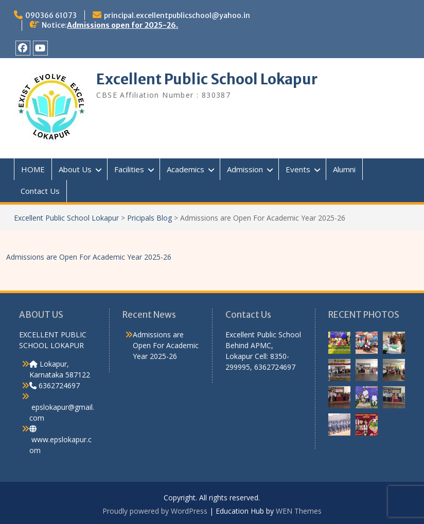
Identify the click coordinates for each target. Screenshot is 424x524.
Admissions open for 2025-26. (122, 25)
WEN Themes (299, 511)
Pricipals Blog (149, 218)
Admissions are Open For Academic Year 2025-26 (88, 257)
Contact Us (40, 191)
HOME (33, 169)
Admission (245, 169)
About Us (75, 169)
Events (298, 169)
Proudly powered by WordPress (154, 511)
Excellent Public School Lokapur (206, 79)
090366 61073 (51, 15)
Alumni (344, 169)
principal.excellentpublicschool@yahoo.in (177, 15)
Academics (185, 169)
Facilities (129, 169)
